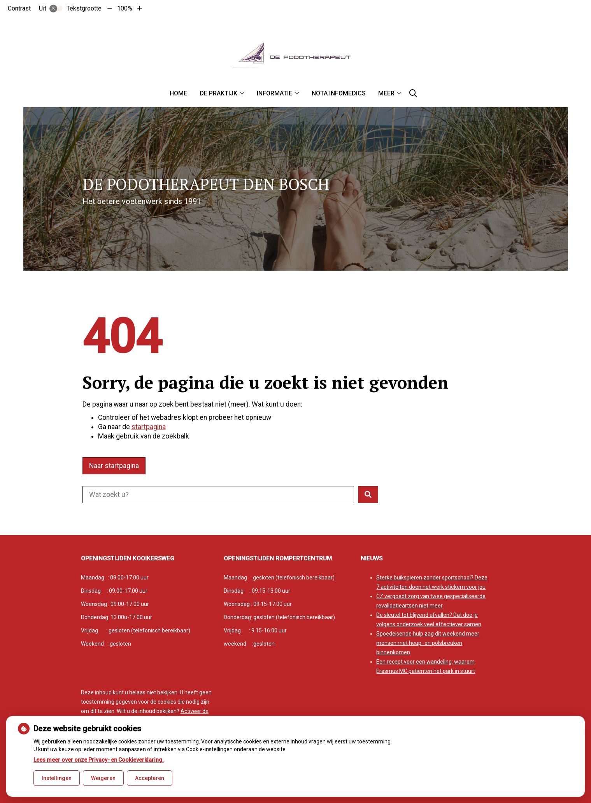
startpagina (149, 427)
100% (124, 8)
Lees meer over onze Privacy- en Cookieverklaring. (98, 760)
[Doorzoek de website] (218, 494)
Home (178, 93)
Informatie (274, 93)
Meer (386, 93)
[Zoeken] (413, 93)
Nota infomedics (339, 93)
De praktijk (218, 93)
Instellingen (57, 778)
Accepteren (149, 778)
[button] (368, 494)
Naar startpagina (114, 466)
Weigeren (103, 778)
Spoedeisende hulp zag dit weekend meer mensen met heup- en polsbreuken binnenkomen (427, 642)
